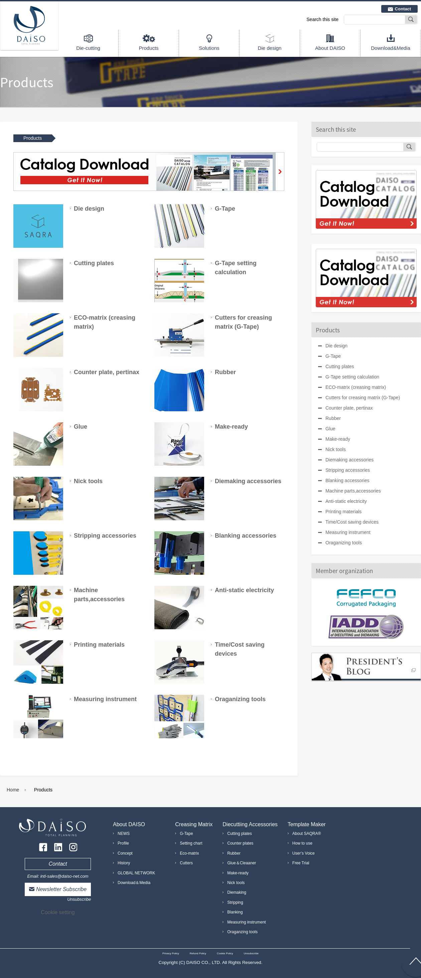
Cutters (186, 863)
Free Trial (300, 863)
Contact (403, 8)
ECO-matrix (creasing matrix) (355, 387)
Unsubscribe (79, 899)
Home (13, 789)
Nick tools (335, 449)
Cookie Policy (225, 953)
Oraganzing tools (242, 932)
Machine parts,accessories (353, 491)
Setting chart (191, 843)
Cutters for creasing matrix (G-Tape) (362, 397)
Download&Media (390, 48)
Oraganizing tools (343, 542)
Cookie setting (58, 912)
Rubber (333, 418)
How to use (302, 843)
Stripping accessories (347, 470)
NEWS (124, 833)
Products (148, 48)
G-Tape (333, 356)
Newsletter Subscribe (61, 889)
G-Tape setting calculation (352, 376)
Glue (330, 428)
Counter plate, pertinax (349, 408)
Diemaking (236, 892)
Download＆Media (134, 882)
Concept (125, 853)
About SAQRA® (306, 833)
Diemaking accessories (349, 459)
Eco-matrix (189, 853)
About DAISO (330, 48)
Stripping (235, 902)
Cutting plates (339, 366)
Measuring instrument (348, 532)
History (124, 863)
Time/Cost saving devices (352, 522)
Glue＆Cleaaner (241, 863)
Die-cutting (88, 48)
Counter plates (240, 843)
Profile (123, 843)
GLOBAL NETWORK (136, 873)
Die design (270, 48)
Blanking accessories (347, 480)
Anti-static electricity (346, 501)
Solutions (209, 48)
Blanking (235, 912)
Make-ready (337, 439)
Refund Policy (198, 953)
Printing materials (343, 511)
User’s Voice (303, 853)
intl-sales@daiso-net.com (64, 876)
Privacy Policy (170, 953)
